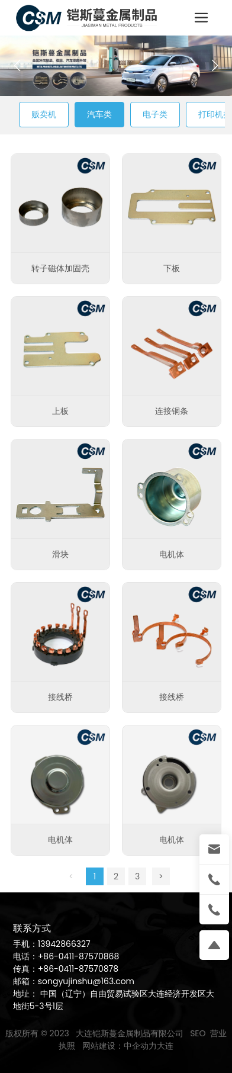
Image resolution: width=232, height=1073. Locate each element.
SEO (197, 1033)
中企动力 (140, 1046)
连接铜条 (171, 411)
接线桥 (60, 697)
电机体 (171, 554)
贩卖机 (43, 114)
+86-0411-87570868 (79, 956)
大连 (165, 1046)
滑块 (60, 554)
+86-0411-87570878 (78, 969)
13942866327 (64, 944)
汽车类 (99, 114)
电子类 (155, 114)
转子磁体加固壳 (60, 268)
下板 (171, 268)
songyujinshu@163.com (86, 981)
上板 (60, 411)
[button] (215, 66)
